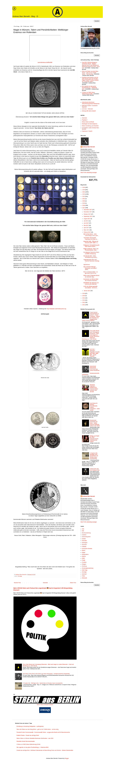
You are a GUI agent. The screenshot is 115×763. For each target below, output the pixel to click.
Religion (84, 564)
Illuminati (84, 544)
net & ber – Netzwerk (87, 109)
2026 (83, 187)
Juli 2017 (86, 221)
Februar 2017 (87, 232)
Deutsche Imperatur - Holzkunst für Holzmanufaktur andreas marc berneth (94, 388)
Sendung (84, 566)
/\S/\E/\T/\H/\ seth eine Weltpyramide (94, 469)
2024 (83, 192)
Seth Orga (84, 570)
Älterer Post (73, 582)
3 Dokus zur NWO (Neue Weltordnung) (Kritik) (88, 93)
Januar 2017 (87, 290)
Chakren (84, 534)
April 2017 (86, 227)
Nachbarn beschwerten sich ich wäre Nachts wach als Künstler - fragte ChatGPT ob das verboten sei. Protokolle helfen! (90, 79)
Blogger (67, 758)
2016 (83, 293)
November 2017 (88, 212)
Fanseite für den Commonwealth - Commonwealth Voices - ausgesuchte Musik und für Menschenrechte (43, 732)
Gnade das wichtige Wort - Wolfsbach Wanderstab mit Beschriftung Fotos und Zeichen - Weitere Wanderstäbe (45, 750)
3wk (83, 529)
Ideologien (84, 542)
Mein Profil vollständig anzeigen (89, 172)
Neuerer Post (17, 582)
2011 (83, 304)
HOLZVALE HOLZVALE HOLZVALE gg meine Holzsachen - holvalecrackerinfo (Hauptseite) (46, 673)
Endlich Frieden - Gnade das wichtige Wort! (28, 735)
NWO (83, 558)
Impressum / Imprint (87, 131)
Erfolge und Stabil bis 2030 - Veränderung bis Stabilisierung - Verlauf (94, 438)
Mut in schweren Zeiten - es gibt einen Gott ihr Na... (90, 272)
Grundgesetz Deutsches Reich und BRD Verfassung (91, 253)
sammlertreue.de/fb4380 (45, 62)
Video (83, 576)
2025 (83, 189)
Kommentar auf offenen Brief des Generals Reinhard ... (90, 279)
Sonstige (20, 576)
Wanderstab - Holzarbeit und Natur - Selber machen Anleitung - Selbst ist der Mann (95, 423)
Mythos (84, 556)
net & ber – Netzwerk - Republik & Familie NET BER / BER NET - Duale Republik (94, 352)
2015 (83, 295)
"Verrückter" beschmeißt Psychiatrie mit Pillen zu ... (90, 238)
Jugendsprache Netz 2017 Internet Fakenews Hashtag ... (91, 261)
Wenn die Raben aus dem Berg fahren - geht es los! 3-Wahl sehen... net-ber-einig (90, 73)
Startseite (45, 582)
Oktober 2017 (87, 214)
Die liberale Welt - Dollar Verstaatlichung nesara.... (90, 256)
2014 (83, 298)
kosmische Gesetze (87, 548)
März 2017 (86, 230)
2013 (83, 300)
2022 (83, 196)
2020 (83, 201)
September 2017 (88, 216)
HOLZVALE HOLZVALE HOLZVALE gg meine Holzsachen (90, 103)
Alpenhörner (86, 264)
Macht (83, 550)
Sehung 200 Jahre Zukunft (89, 111)
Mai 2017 (86, 225)
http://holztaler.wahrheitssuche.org (56, 308)
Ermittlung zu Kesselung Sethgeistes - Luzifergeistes (30, 726)
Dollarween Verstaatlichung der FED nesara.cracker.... (91, 245)
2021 (83, 198)
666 (83, 531)
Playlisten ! (85, 120)
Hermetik (84, 540)
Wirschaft (84, 578)
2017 (83, 207)
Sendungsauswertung (87, 568)
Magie (83, 552)
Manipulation (85, 554)
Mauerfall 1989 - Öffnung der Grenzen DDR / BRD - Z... (90, 242)
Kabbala (84, 546)
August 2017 (87, 218)
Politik (83, 560)
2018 (83, 205)
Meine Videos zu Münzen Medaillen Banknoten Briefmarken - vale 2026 (35, 738)
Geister (84, 538)
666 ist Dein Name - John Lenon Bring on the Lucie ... (91, 234)
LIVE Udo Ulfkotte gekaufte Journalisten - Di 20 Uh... (90, 287)
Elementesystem (86, 536)
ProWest (84, 562)
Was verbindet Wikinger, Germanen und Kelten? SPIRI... (90, 268)
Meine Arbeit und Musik (88, 122)
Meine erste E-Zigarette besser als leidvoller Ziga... (91, 276)
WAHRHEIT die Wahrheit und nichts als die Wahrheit (91, 283)
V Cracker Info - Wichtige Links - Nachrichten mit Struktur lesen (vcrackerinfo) (42, 683)
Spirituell (84, 574)
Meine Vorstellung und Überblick (90, 126)
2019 (83, 203)
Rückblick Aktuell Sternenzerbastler (26, 741)
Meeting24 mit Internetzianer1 (89, 124)
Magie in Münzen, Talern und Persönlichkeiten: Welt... (90, 249)
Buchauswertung (86, 533)
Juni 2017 (86, 223)
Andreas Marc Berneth (89, 147)
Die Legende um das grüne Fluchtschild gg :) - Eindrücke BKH (89, 88)
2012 (83, 302)
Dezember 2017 (88, 209)
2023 (83, 194)
